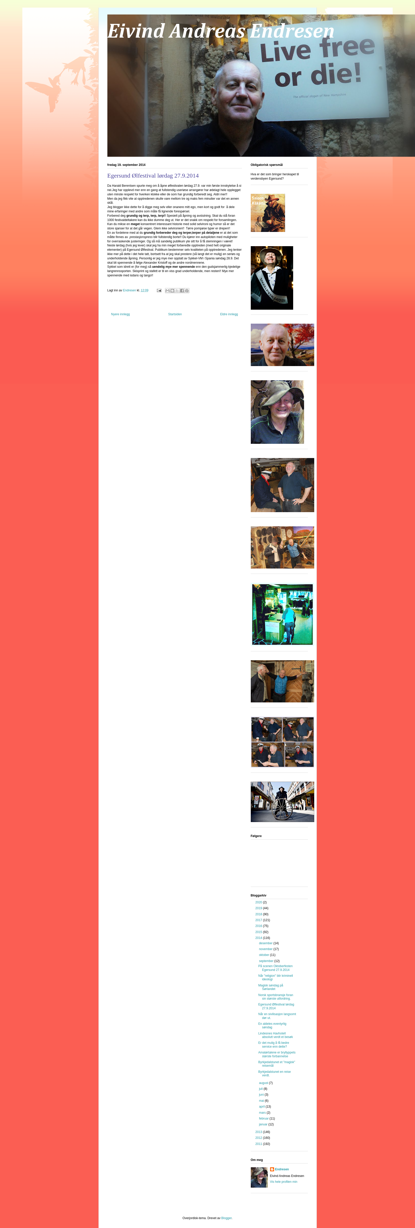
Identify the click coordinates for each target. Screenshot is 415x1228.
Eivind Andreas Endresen (221, 32)
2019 (259, 908)
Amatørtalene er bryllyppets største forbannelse (276, 1054)
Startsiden (175, 314)
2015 (259, 932)
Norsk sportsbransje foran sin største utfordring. (275, 996)
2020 (259, 902)
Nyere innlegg (120, 314)
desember (266, 943)
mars (263, 1112)
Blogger (226, 1218)
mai (262, 1101)
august (264, 1083)
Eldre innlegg (229, 314)
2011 (259, 1144)
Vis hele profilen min (283, 1182)
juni (261, 1094)
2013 (259, 1132)
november (266, 949)
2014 (259, 938)
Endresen (282, 1169)
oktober (264, 955)
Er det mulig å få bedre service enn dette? (273, 1044)
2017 (259, 920)
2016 (259, 926)
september (266, 961)
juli (261, 1089)
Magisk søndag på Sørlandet (270, 987)
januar (263, 1124)
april (262, 1106)
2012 (259, 1138)
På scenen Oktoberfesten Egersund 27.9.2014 (275, 967)
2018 (259, 914)
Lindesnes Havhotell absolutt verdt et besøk (275, 1035)
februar (264, 1118)
